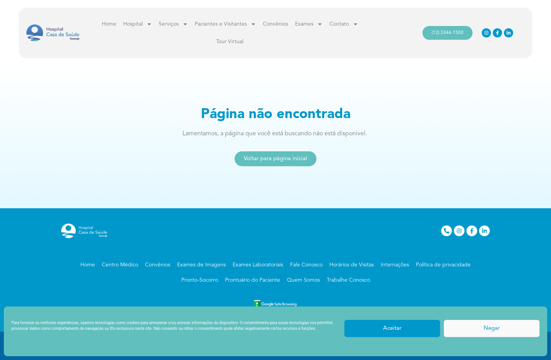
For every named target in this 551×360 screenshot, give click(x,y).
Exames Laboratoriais (258, 265)
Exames (309, 24)
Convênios (275, 24)
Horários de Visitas (351, 265)
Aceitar (392, 328)
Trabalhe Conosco (348, 280)
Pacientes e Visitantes (225, 24)
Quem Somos (303, 280)
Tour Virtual (229, 41)
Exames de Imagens (201, 265)
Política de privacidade (30, 347)
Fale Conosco (306, 265)
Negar (492, 328)
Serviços (173, 24)
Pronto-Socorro (199, 280)
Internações (395, 265)
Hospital (137, 24)
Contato (343, 24)
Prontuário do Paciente (252, 280)
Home (109, 24)
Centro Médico (120, 265)
